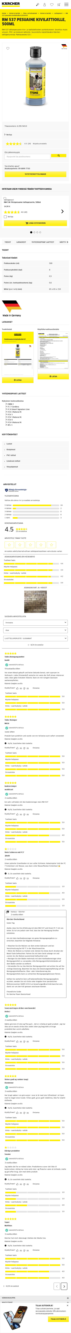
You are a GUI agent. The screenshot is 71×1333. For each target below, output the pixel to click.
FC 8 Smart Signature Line (19, 405)
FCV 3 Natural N (14, 413)
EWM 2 (11, 400)
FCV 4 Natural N (14, 418)
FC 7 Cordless (13, 402)
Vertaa (9, 135)
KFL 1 (10, 420)
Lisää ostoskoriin (35, 218)
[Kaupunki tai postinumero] (27, 157)
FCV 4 (10, 415)
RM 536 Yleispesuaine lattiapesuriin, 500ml (22, 202)
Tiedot (8, 238)
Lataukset (21, 238)
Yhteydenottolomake (35, 174)
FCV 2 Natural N (14, 407)
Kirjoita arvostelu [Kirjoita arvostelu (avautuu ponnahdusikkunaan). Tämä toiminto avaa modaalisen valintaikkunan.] (40, 144)
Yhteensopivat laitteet (43, 238)
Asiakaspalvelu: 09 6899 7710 (17, 169)
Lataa (17, 376)
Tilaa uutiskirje (58, 1319)
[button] (31, 228)
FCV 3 (10, 410)
